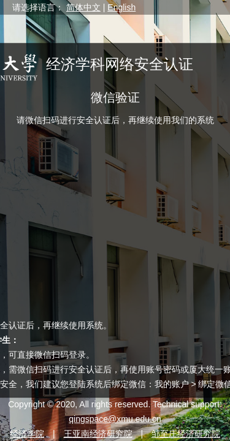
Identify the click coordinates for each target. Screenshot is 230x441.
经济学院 (27, 434)
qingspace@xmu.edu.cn (115, 419)
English (121, 7)
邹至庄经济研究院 (185, 434)
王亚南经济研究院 (98, 434)
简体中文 (83, 7)
